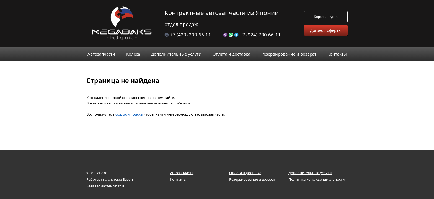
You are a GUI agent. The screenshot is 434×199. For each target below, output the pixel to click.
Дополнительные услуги (310, 172)
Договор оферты (326, 30)
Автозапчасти (181, 172)
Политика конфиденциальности (316, 179)
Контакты (178, 179)
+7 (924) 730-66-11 (252, 35)
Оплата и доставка (245, 172)
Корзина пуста (326, 17)
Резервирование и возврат (252, 179)
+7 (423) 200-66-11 (187, 35)
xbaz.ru (119, 186)
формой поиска (129, 105)
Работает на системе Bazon (109, 179)
